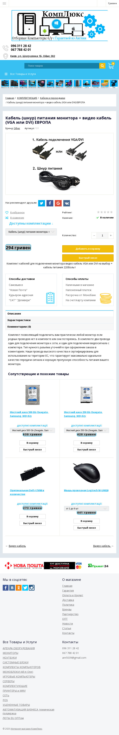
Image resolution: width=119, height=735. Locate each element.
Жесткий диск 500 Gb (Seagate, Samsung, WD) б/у (29, 414)
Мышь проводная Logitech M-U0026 (86, 490)
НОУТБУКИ (10, 657)
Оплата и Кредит (72, 595)
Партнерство (70, 614)
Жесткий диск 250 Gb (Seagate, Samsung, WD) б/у (83, 414)
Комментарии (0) (19, 326)
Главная (67, 586)
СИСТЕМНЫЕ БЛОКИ (15, 662)
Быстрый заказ (88, 257)
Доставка (68, 600)
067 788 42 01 (21, 50)
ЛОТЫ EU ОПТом (13, 718)
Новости (67, 623)
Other (17, 128)
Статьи (66, 628)
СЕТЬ (6, 695)
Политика (68, 604)
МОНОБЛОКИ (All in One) (18, 672)
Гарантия (68, 590)
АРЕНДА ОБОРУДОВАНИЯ (19, 648)
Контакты (68, 633)
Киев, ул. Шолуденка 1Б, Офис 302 (32, 56)
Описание (14, 313)
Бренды (66, 609)
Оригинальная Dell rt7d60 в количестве (27, 492)
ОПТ (65, 619)
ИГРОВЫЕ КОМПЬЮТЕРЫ (19, 676)
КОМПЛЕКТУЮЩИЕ (15, 686)
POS (5, 700)
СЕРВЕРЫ (8, 681)
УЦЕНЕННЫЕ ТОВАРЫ (16, 705)
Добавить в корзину (88, 248)
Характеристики (19, 320)
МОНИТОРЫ (10, 653)
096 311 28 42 (21, 46)
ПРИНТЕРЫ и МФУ (14, 690)
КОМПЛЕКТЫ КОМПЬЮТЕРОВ (22, 667)
